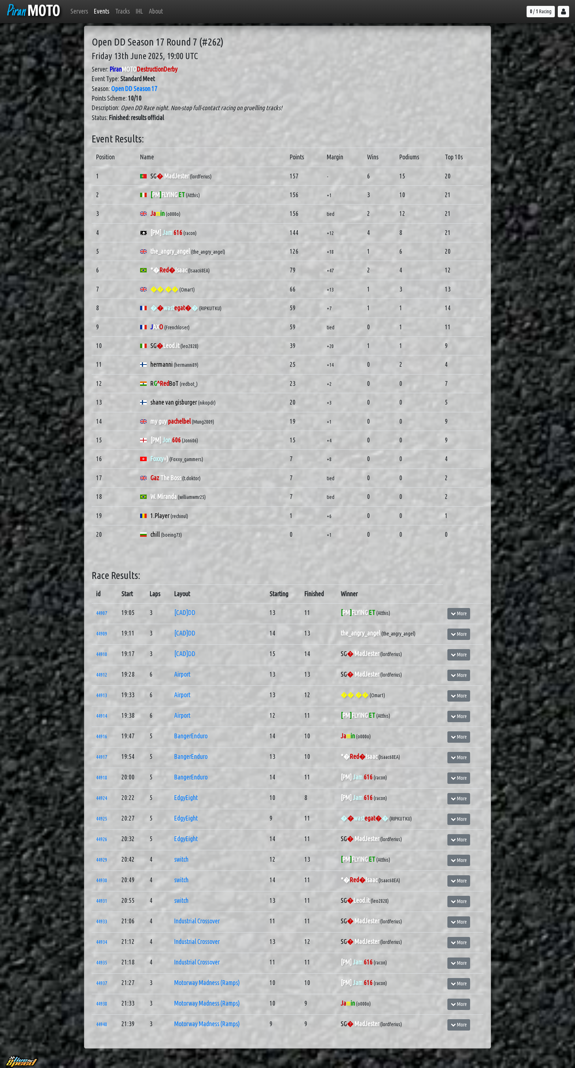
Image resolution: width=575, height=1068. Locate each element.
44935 (101, 963)
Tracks (122, 11)
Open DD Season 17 (134, 88)
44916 (101, 736)
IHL (139, 11)
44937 (101, 983)
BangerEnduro (191, 735)
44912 (101, 675)
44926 (101, 839)
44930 (101, 880)
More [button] (459, 613)
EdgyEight (186, 797)
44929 (101, 860)
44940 (101, 1024)
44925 (101, 819)
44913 (101, 695)
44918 (101, 778)
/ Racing (541, 11)
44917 (101, 757)
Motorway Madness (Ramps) (207, 982)
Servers (79, 11)
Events (101, 11)
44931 (101, 901)
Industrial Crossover (197, 920)
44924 (101, 798)
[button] (563, 11)
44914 (101, 716)
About (156, 11)
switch (181, 859)
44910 (101, 654)
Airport (182, 674)
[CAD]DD (184, 612)
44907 (101, 613)
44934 (101, 942)
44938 (101, 1004)
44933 (101, 921)
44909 (101, 634)
